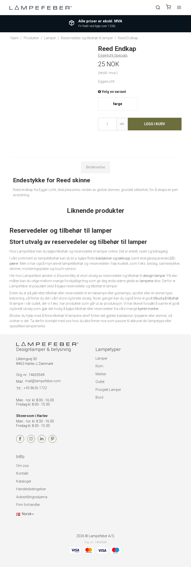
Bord (99, 397)
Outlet (100, 382)
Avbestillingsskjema (31, 497)
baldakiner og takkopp (113, 258)
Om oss (22, 466)
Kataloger (23, 481)
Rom (99, 366)
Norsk (24, 514)
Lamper (101, 358)
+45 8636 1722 (35, 388)
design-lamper (154, 276)
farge (117, 104)
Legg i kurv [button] (154, 124)
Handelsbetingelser (31, 489)
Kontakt (22, 473)
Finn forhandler (28, 505)
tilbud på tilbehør (166, 298)
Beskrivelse (95, 167)
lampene (146, 281)
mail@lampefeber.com (43, 381)
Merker (101, 374)
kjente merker (148, 309)
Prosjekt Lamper (108, 390)
